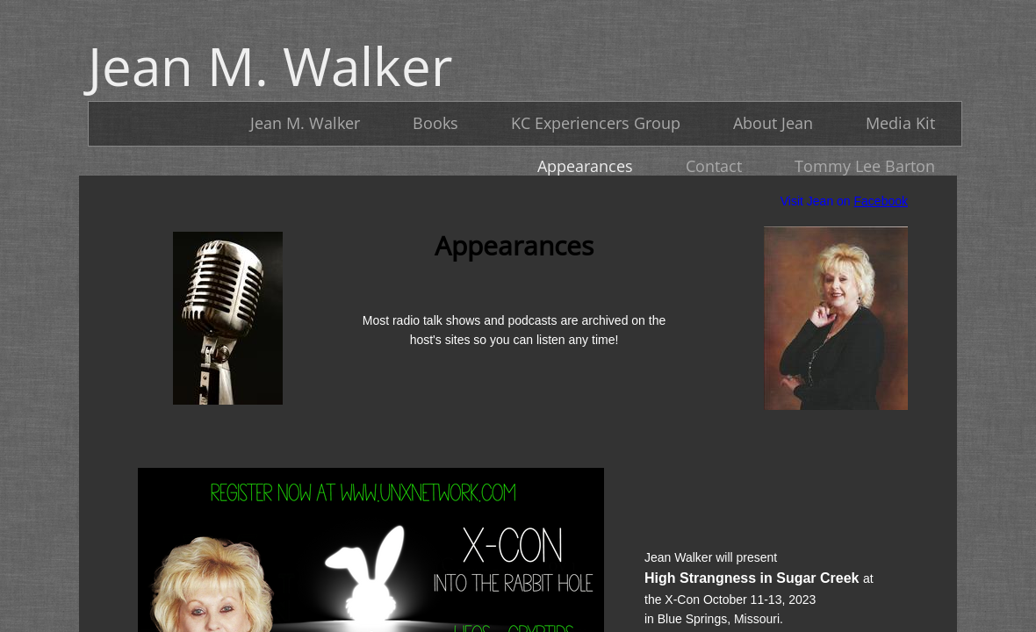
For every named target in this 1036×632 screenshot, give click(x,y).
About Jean (773, 122)
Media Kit (900, 122)
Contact (714, 165)
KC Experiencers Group (595, 122)
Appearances (585, 165)
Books (435, 122)
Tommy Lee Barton (865, 165)
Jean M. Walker (305, 122)
